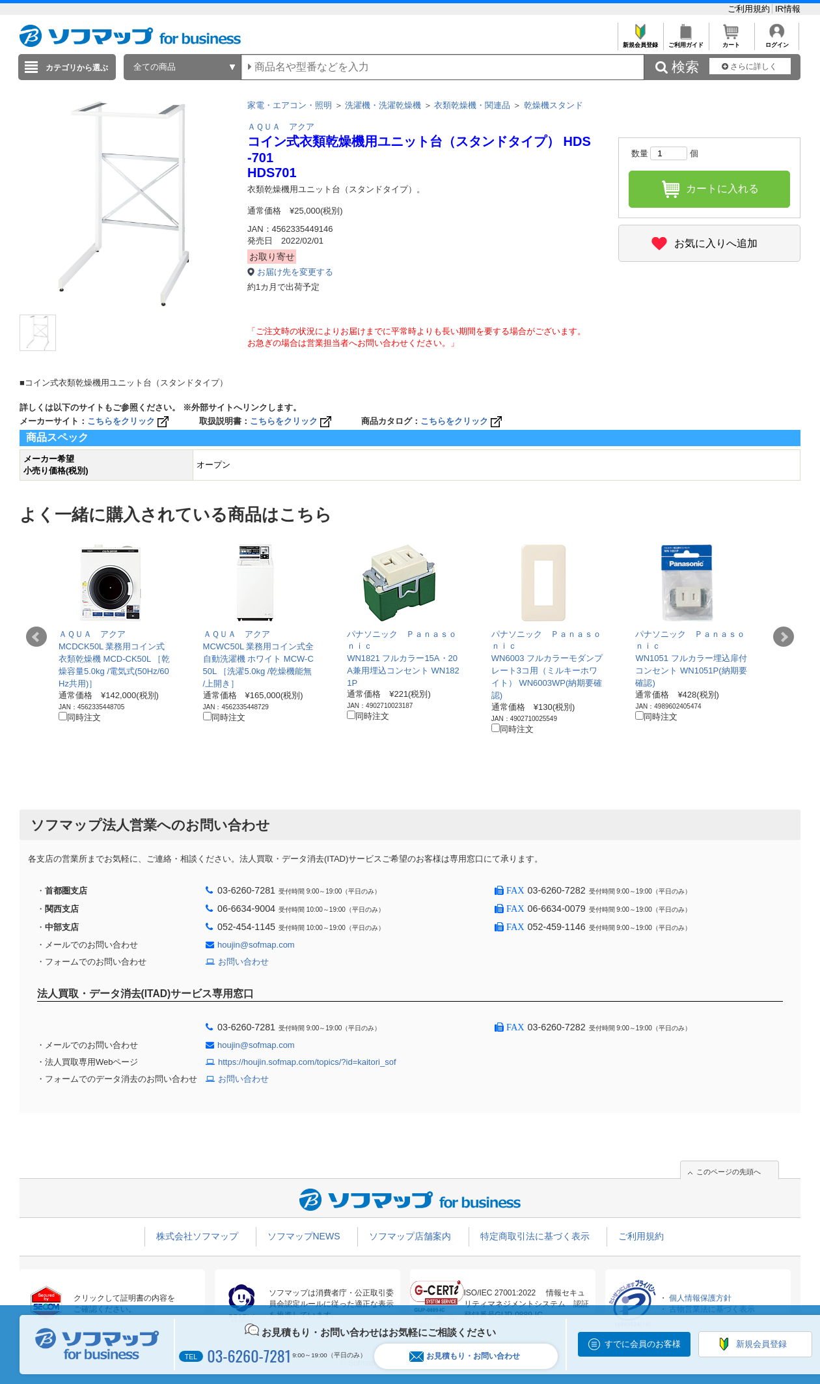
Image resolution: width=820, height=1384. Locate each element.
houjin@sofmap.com (256, 945)
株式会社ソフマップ (197, 1236)
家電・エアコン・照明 (289, 105)
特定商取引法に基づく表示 (535, 1236)
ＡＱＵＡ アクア (280, 127)
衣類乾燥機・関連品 (472, 105)
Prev (36, 637)
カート (731, 41)
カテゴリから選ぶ (77, 67)
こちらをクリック (129, 421)
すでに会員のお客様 (643, 1344)
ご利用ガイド (685, 41)
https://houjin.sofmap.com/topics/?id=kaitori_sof (307, 1062)
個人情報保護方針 (700, 1298)
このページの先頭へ (728, 1172)
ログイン (777, 41)
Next (783, 637)
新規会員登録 (640, 41)
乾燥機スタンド (553, 105)
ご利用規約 (750, 9)
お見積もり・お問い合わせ (464, 1356)
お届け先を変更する (295, 272)
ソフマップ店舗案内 (410, 1236)
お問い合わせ (243, 962)
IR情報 (787, 9)
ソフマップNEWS (303, 1236)
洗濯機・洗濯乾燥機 (383, 105)
